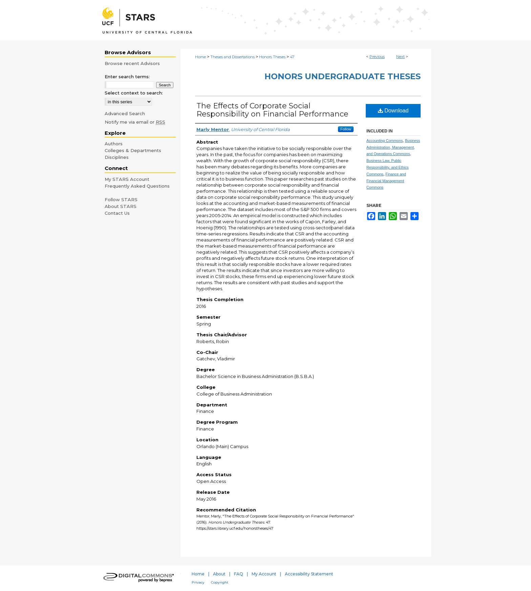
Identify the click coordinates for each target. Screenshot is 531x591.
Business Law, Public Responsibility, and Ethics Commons (387, 167)
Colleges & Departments (133, 150)
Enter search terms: (127, 76)
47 (292, 57)
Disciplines (117, 157)
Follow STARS (121, 199)
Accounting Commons (384, 141)
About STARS (120, 206)
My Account (264, 573)
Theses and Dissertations (232, 57)
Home (200, 57)
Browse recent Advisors (132, 63)
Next (400, 56)
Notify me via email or (135, 122)
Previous (377, 56)
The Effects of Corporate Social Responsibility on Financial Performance (272, 110)
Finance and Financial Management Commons (386, 181)
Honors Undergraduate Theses (342, 76)
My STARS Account (127, 179)
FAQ (238, 573)
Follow (345, 129)
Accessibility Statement (309, 573)
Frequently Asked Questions (137, 186)
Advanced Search (125, 113)
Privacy (198, 582)
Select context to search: (134, 93)
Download (393, 110)
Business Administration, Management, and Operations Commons (393, 147)
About (219, 573)
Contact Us (117, 213)
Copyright (219, 582)
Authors (114, 143)
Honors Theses (272, 57)
